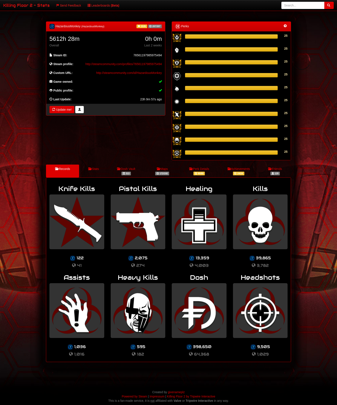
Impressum (157, 396)
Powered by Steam (134, 396)
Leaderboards (103, 5)
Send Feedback (68, 5)
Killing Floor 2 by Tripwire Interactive (191, 396)
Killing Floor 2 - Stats (26, 5)
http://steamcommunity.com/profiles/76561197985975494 (124, 64)
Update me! (62, 109)
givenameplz (176, 392)
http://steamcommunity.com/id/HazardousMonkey (129, 73)
